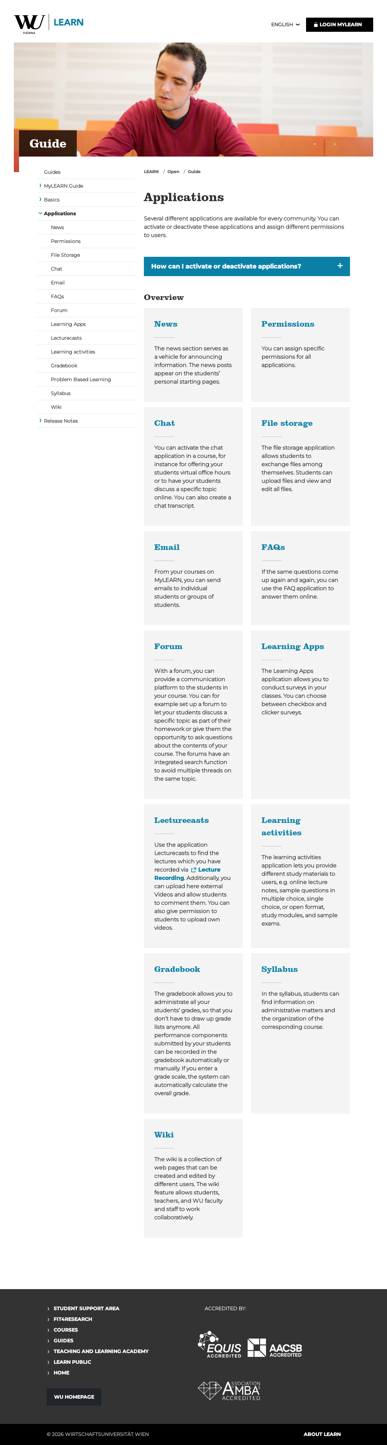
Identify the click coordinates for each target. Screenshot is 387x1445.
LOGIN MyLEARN (337, 25)
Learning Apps (68, 325)
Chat (56, 269)
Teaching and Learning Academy (101, 1351)
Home (61, 1373)
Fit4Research (73, 1319)
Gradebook (64, 366)
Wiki (56, 408)
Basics (51, 200)
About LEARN (322, 1434)
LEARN (151, 172)
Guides (52, 173)
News (57, 228)
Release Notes (61, 422)
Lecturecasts (66, 339)
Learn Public (72, 1362)
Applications (60, 214)
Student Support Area (86, 1308)
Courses (66, 1330)
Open (173, 172)
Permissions (66, 242)
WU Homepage (74, 1397)
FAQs (57, 297)
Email (58, 283)
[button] (247, 267)
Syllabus (61, 394)
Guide (194, 172)
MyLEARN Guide (63, 187)
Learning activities (73, 352)
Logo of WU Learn (50, 25)
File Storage (65, 256)
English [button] (282, 25)
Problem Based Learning (81, 380)
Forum (59, 311)
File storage (287, 424)
